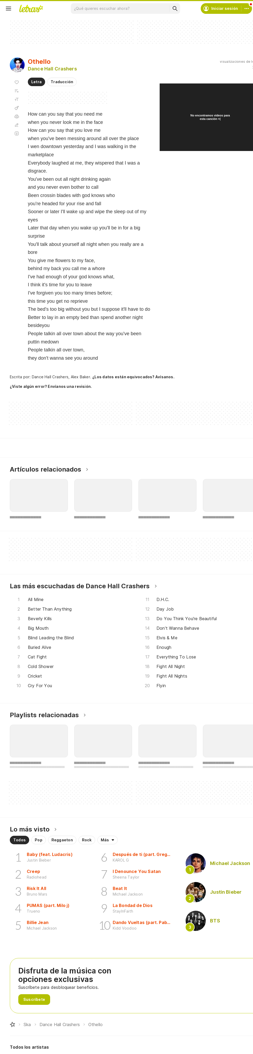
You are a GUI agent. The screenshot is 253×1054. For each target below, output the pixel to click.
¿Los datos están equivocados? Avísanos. (133, 377)
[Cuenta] (246, 8)
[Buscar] (174, 8)
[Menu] (8, 8)
